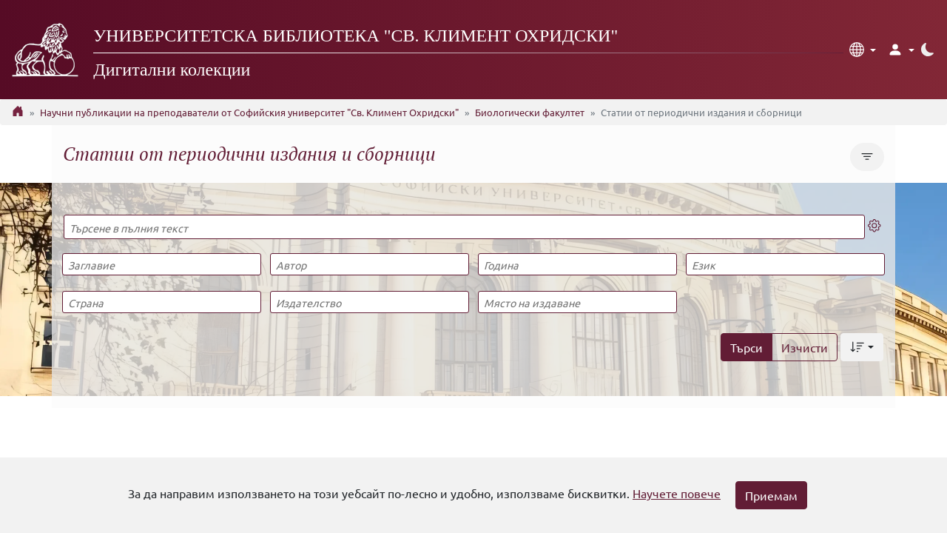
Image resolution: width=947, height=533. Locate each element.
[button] (862, 49)
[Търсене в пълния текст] (464, 227)
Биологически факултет (529, 112)
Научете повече (677, 493)
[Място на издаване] (577, 302)
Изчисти (804, 347)
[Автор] (369, 264)
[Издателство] (369, 302)
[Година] (577, 264)
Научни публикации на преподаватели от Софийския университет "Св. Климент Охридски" (249, 112)
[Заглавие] (161, 264)
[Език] (785, 264)
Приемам (771, 495)
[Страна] (161, 302)
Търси (746, 347)
